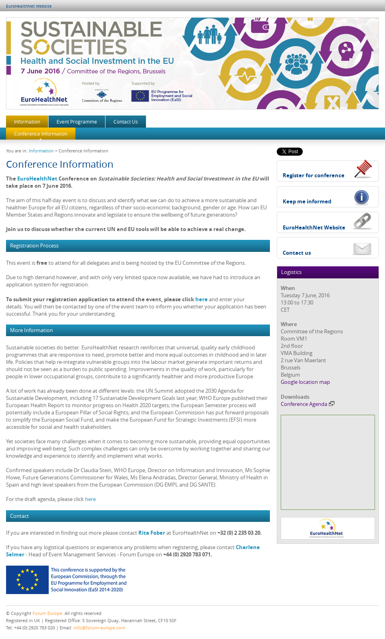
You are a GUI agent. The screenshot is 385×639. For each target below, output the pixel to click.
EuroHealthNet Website (29, 6)
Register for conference (313, 175)
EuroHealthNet (37, 178)
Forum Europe (47, 613)
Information (27, 121)
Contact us (297, 252)
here (201, 299)
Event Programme (77, 121)
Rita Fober (151, 532)
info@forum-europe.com (99, 628)
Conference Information (40, 133)
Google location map (305, 381)
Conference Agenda (307, 404)
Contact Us (125, 121)
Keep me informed (307, 201)
